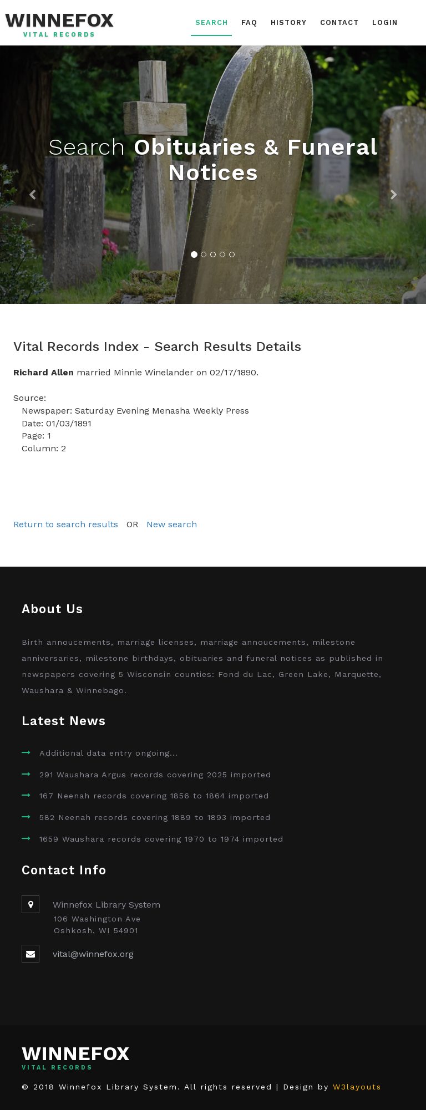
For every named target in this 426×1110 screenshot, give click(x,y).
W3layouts (357, 1086)
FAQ (249, 22)
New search (171, 524)
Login (385, 22)
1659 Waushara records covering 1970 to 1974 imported (161, 838)
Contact (339, 22)
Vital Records (59, 35)
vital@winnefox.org (93, 954)
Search (211, 22)
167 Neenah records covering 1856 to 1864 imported (154, 795)
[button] (32, 174)
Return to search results (65, 524)
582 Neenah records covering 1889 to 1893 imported (155, 817)
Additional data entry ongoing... (108, 753)
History (289, 22)
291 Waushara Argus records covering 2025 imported (155, 774)
